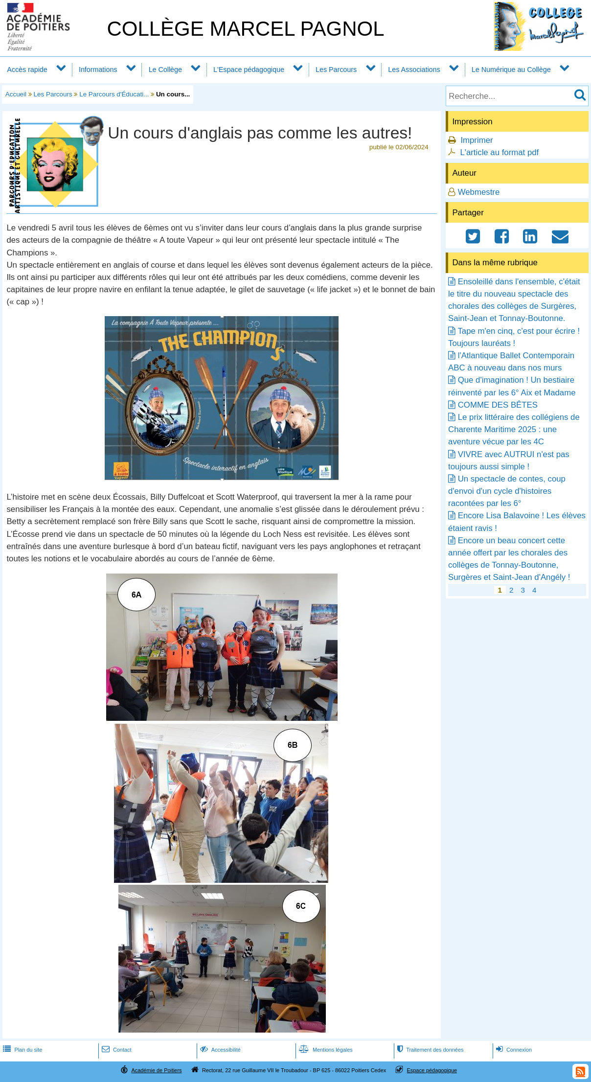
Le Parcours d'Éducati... (114, 94)
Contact (116, 1050)
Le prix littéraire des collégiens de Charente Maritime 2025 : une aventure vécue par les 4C (514, 429)
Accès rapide (27, 69)
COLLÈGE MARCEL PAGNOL (245, 28)
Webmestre (479, 192)
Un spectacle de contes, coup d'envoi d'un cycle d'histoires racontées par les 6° (507, 491)
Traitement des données (429, 1050)
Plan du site (21, 1050)
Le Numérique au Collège (511, 69)
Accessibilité (219, 1050)
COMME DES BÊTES (498, 405)
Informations (98, 69)
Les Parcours (336, 69)
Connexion (513, 1050)
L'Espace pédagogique (248, 69)
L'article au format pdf (499, 152)
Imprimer (476, 140)
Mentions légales (325, 1050)
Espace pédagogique (432, 1070)
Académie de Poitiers (156, 1070)
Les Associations (414, 69)
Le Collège (165, 69)
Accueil (15, 94)
